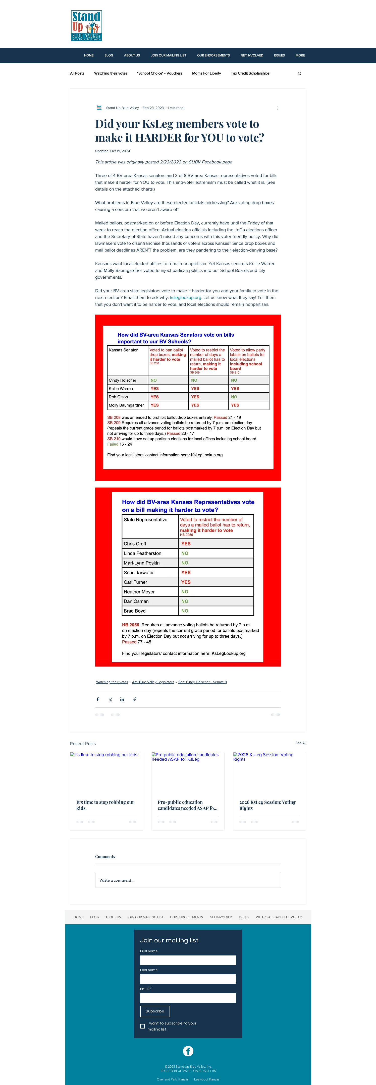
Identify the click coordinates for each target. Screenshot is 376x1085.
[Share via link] (134, 699)
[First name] (186, 960)
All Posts (77, 73)
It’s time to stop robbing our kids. (105, 805)
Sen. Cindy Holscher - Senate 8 (202, 682)
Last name (149, 970)
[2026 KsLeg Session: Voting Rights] (269, 772)
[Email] (186, 997)
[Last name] (186, 978)
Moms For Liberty (206, 73)
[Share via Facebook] (97, 699)
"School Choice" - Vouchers (159, 73)
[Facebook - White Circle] (188, 1051)
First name (149, 951)
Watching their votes (110, 73)
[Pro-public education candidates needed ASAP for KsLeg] (188, 772)
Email (145, 989)
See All (300, 743)
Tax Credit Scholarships (250, 73)
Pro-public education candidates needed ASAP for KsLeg (187, 805)
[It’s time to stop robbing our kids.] (106, 772)
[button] (299, 73)
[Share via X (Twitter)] (110, 699)
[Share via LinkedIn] (122, 699)
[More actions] (278, 108)
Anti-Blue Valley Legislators (153, 682)
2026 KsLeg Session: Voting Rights (267, 805)
